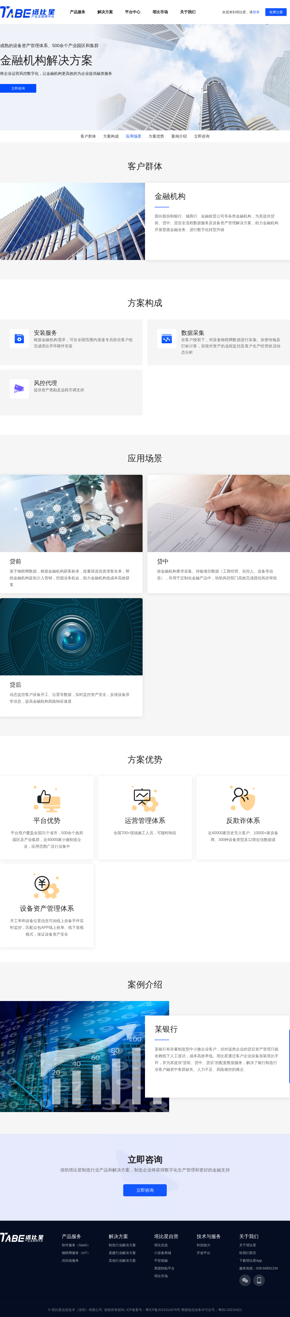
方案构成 (111, 136)
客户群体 (88, 136)
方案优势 (156, 136)
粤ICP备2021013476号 (162, 1310)
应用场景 (133, 136)
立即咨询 (202, 136)
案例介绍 (179, 136)
